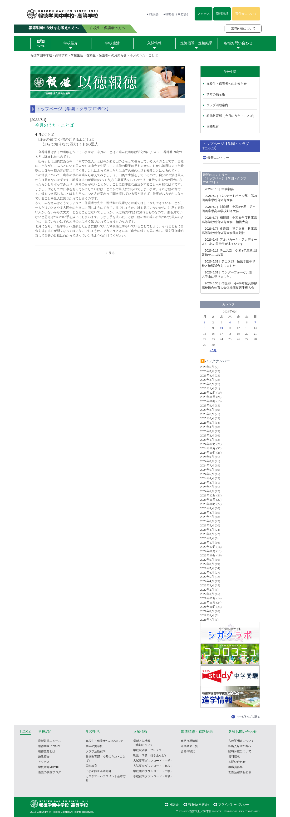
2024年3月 (207, 482)
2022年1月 (207, 594)
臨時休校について (243, 28)
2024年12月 (208, 444)
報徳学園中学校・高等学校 (49, 55)
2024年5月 (207, 474)
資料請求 (222, 13)
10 (221, 328)
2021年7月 (207, 619)
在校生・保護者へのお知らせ (106, 55)
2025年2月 (207, 435)
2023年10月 (208, 504)
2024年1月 (207, 491)
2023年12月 (208, 495)
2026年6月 (207, 367)
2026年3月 (207, 379)
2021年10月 (208, 607)
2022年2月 (207, 589)
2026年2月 (207, 384)
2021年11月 (208, 602)
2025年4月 (207, 427)
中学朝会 (218, 189)
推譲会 (174, 804)
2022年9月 (207, 559)
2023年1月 (207, 542)
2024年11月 (208, 448)
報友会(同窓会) (198, 804)
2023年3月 (207, 534)
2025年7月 (207, 414)
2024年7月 (207, 465)
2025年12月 (208, 392)
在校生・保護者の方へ (107, 28)
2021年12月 (208, 598)
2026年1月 (207, 388)
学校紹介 (71, 43)
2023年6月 (207, 521)
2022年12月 (208, 547)
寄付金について (246, 13)
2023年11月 (208, 499)
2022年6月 (207, 572)
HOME (25, 731)
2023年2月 (207, 538)
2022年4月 (207, 581)
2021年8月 (207, 615)
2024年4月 (207, 478)
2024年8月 (207, 461)
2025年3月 (207, 431)
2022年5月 (207, 577)
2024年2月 (207, 487)
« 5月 (213, 350)
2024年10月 (208, 452)
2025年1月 (207, 439)
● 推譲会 (153, 14)
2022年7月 (207, 568)
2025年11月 (208, 397)
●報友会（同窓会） (176, 14)
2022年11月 (208, 551)
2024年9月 (207, 457)
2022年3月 (207, 585)
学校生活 (112, 43)
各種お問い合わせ (238, 43)
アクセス (203, 13)
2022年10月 (208, 555)
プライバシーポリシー (233, 804)
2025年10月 (208, 401)
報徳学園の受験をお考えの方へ (54, 28)
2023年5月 (207, 525)
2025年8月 (207, 409)
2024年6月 (207, 469)
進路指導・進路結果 (196, 43)
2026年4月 (207, 375)
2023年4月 (207, 529)
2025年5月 (207, 422)
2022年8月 (207, 564)
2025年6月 (207, 418)
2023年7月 (207, 517)
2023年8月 (207, 512)
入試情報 (154, 43)
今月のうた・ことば (54, 125)
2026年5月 (207, 371)
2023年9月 (207, 508)
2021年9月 (207, 611)
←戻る (110, 253)
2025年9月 (207, 405)
